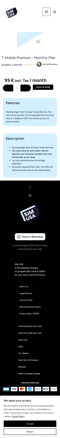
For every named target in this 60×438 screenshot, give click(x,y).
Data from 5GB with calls (29, 333)
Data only (22, 339)
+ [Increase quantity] (25, 88)
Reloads (22, 366)
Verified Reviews (50, 64)
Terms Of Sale (25, 300)
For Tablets (23, 353)
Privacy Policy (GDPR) (29, 313)
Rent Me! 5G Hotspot (28, 360)
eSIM (20, 346)
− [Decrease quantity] (8, 88)
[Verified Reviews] (39, 64)
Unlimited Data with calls (30, 326)
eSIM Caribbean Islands (29, 373)
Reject (30, 431)
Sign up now (43, 87)
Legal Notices (25, 293)
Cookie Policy (18, 416)
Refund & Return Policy (30, 306)
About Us (23, 286)
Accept (30, 423)
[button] (30, 187)
